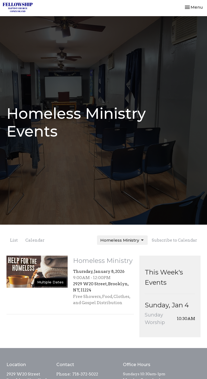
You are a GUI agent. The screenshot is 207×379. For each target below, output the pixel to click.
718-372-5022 (85, 374)
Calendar (34, 240)
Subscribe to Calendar (174, 240)
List (14, 240)
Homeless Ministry (122, 240)
